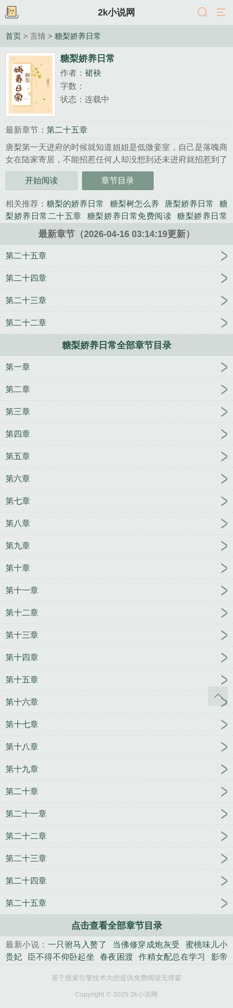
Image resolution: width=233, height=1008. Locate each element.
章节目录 (117, 180)
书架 (11, 13)
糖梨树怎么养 (134, 203)
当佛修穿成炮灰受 (146, 944)
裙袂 (93, 73)
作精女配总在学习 (172, 956)
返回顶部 (218, 696)
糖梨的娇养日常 (75, 203)
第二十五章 (67, 129)
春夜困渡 (116, 956)
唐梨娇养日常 (189, 203)
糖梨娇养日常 (78, 36)
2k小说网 (116, 12)
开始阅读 (41, 180)
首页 (13, 36)
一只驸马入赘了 (77, 944)
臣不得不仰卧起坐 (61, 956)
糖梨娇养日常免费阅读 (129, 216)
